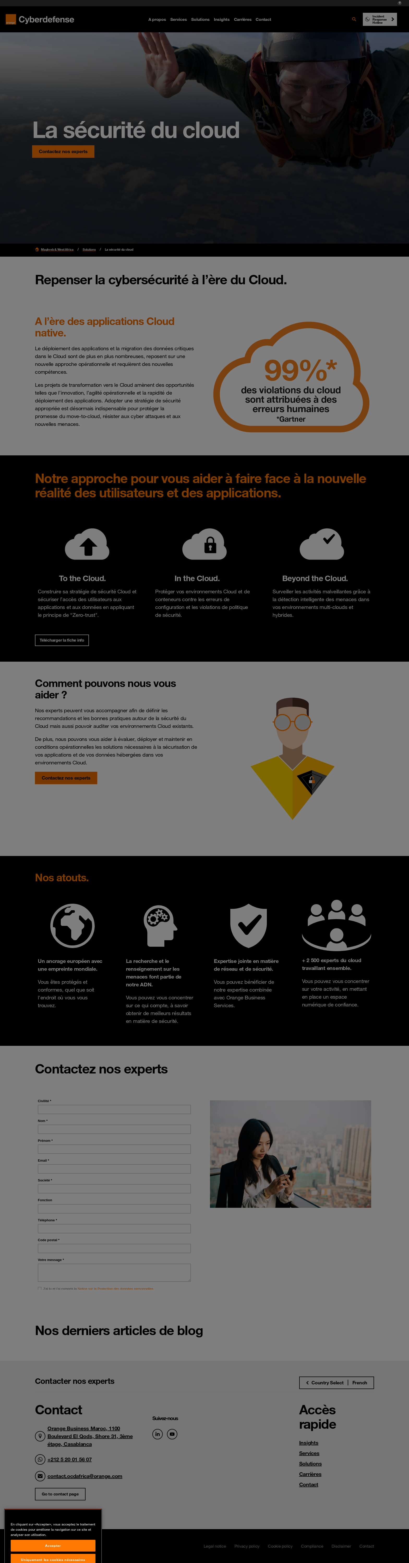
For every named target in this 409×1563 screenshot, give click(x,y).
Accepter (53, 1556)
